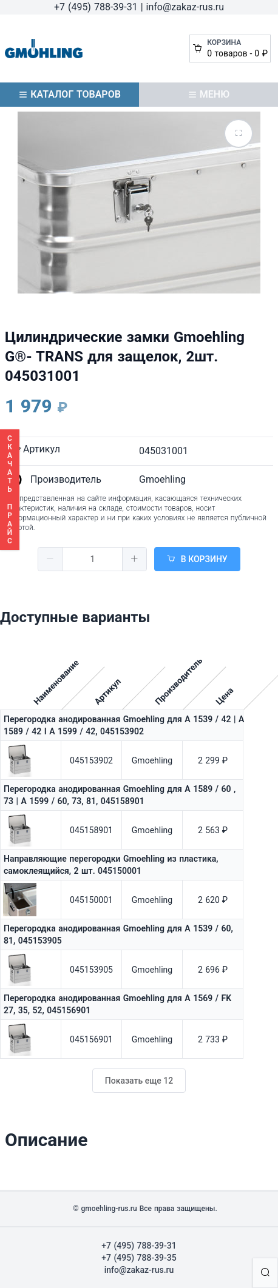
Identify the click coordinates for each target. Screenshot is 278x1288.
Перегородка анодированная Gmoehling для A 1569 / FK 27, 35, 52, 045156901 (117, 1004)
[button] (50, 559)
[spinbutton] (92, 559)
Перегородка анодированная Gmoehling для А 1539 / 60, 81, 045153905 (118, 934)
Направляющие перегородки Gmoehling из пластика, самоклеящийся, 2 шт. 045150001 (111, 865)
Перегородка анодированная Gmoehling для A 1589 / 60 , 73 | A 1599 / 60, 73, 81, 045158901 (120, 795)
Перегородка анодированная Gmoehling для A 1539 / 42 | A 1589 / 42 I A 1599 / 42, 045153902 (124, 725)
